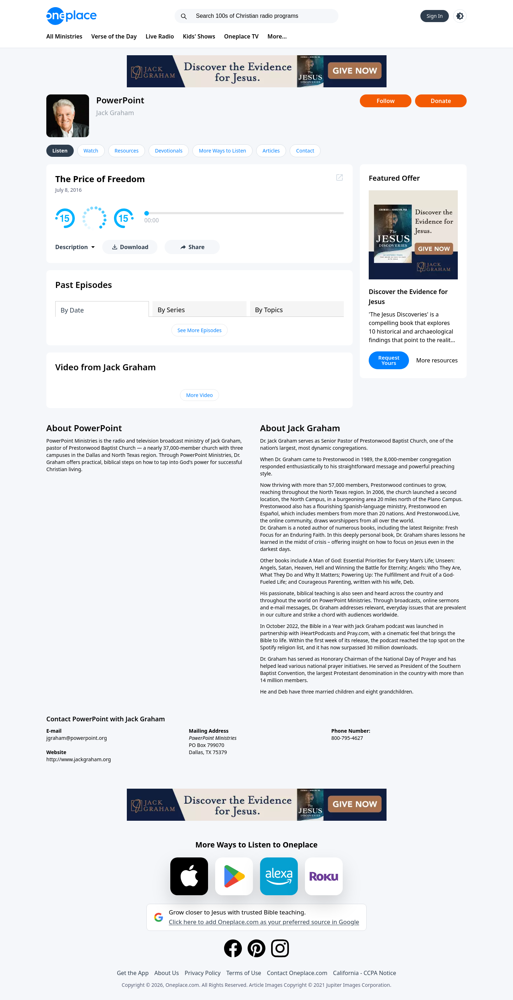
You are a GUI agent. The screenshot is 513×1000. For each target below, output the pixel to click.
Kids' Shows (199, 36)
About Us (166, 973)
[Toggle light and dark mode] (460, 16)
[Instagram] (280, 948)
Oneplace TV (241, 36)
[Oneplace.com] (71, 16)
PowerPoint (120, 100)
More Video (199, 395)
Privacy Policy (203, 973)
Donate (441, 101)
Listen (60, 150)
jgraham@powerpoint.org (76, 737)
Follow (385, 101)
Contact (305, 150)
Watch (91, 150)
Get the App (133, 973)
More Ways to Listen (222, 150)
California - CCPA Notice (364, 973)
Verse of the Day (114, 36)
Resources (127, 150)
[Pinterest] (256, 948)
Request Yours (389, 360)
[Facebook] (233, 948)
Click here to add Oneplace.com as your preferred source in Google (264, 922)
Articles (271, 150)
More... (277, 36)
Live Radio (160, 36)
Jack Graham (115, 112)
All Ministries (64, 36)
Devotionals (168, 150)
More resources (437, 360)
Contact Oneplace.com (297, 973)
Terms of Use (243, 973)
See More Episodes (199, 330)
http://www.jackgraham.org (78, 759)
